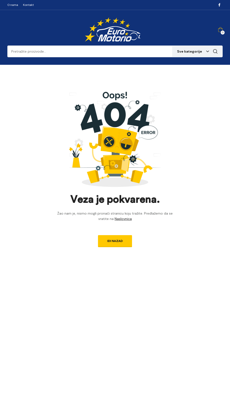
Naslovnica (123, 219)
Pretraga (215, 51)
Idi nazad (115, 241)
